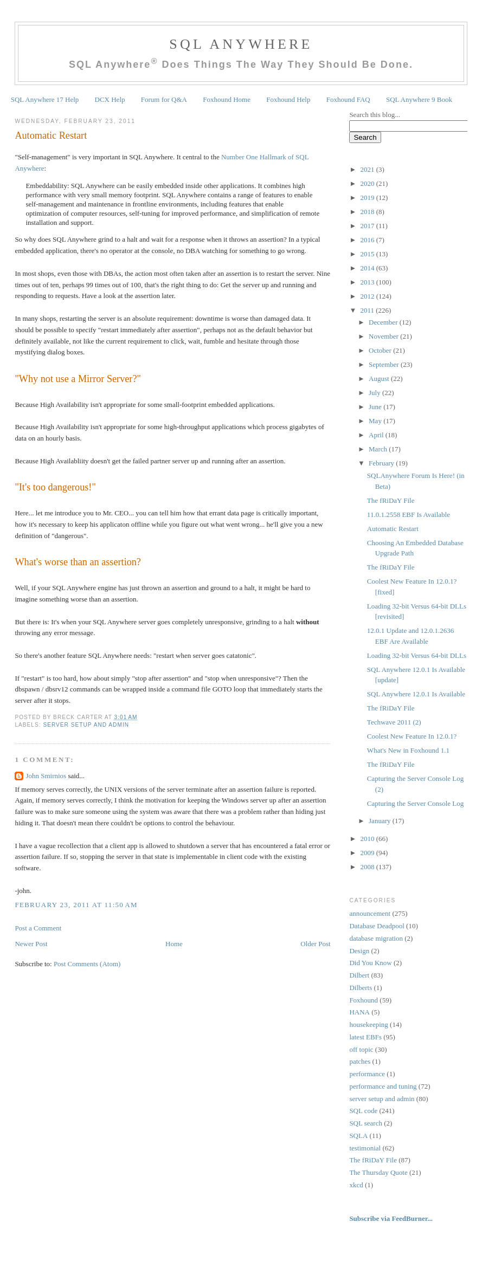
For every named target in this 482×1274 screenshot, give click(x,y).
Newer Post (31, 944)
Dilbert (359, 975)
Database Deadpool (376, 926)
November (384, 336)
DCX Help (110, 99)
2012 (368, 296)
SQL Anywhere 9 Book (419, 99)
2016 (368, 240)
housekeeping (368, 1024)
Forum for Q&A (164, 99)
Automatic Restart (51, 135)
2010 (368, 839)
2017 (368, 226)
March (379, 449)
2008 (368, 867)
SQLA (358, 1135)
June (376, 407)
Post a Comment (38, 928)
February (382, 463)
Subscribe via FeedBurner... (391, 1218)
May (376, 421)
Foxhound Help (288, 99)
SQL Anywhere (240, 44)
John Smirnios (45, 776)
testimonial (365, 1148)
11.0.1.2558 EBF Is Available (408, 514)
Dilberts (360, 988)
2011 (368, 310)
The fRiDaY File (391, 500)
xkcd (356, 1185)
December (384, 322)
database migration (376, 938)
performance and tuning (382, 1086)
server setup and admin (86, 725)
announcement (369, 913)
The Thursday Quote (378, 1172)
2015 (368, 254)
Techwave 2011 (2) (394, 722)
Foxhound (363, 1000)
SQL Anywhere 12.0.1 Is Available (416, 694)
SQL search (365, 1123)
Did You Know (370, 963)
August (380, 378)
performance (367, 1074)
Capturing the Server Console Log (415, 803)
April (377, 435)
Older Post (315, 944)
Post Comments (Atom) (87, 964)
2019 (368, 197)
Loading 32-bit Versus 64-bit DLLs (416, 655)
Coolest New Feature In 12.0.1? (412, 736)
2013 (368, 282)
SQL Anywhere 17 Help (45, 99)
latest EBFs (365, 1037)
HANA (359, 1012)
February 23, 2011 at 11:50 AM (76, 905)
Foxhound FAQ (348, 99)
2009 (368, 853)
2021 (368, 169)
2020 (368, 183)
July (375, 393)
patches (359, 1061)
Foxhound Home (226, 99)
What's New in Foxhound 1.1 (408, 750)
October (381, 350)
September (385, 364)
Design (359, 951)
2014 (368, 268)
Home (174, 944)
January (381, 821)
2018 (368, 212)
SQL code (363, 1111)
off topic (361, 1049)
